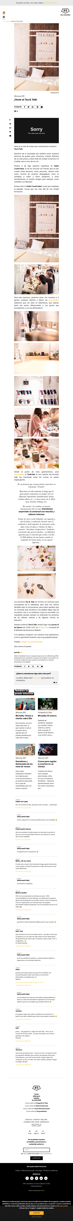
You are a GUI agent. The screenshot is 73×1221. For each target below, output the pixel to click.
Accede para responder (23, 807)
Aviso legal (38, 1170)
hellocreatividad (23, 817)
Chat (43, 1132)
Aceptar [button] (36, 1213)
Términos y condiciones (50, 1170)
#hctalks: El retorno (47, 716)
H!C (21, 652)
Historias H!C (19, 96)
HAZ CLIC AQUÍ (50, 3)
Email (36, 1132)
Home (4, 21)
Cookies (17, 1170)
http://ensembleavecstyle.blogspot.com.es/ (30, 982)
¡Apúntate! (36, 1158)
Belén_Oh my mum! (23, 861)
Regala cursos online (36, 1119)
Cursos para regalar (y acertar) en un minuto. (47, 764)
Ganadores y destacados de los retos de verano (24, 764)
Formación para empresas (36, 1122)
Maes (18, 969)
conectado (37, 678)
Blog (9, 21)
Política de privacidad (28, 1170)
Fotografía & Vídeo (45, 712)
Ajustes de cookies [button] (36, 1216)
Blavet (43, 1190)
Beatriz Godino (21, 893)
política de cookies (62, 1206)
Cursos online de (36, 1103)
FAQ (29, 1132)
